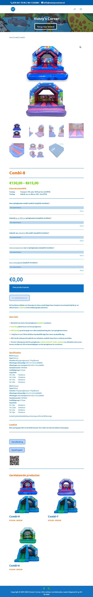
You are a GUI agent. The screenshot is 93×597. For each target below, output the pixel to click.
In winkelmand (19, 297)
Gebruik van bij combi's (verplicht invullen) (29, 233)
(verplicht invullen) (23, 262)
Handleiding (17, 441)
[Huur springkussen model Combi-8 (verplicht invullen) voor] (46, 207)
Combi (16, 37)
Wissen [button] (82, 211)
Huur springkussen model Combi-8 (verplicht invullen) (29, 203)
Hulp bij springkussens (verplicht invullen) (30, 218)
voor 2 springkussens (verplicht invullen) (31, 248)
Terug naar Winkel (45, 26)
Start (11, 37)
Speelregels (17, 450)
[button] (80, 47)
